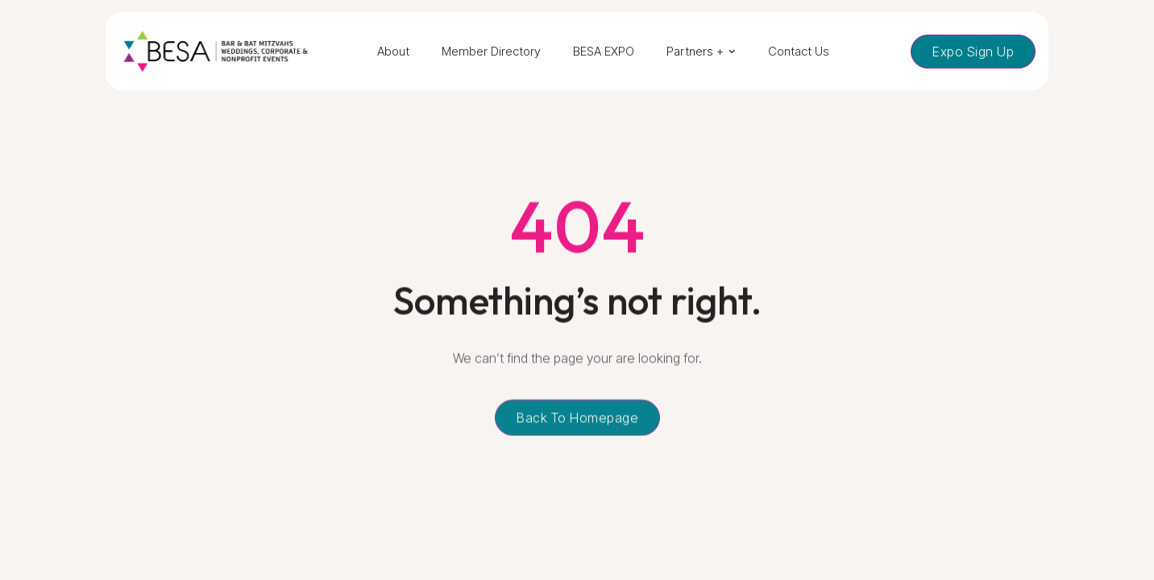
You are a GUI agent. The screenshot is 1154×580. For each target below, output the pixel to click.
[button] (701, 51)
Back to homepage (577, 419)
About (393, 51)
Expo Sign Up (973, 52)
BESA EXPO (603, 51)
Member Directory (491, 51)
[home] (215, 51)
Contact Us (798, 51)
